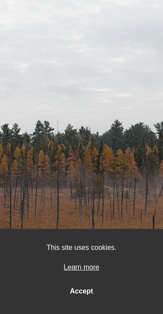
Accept (81, 291)
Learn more (82, 267)
